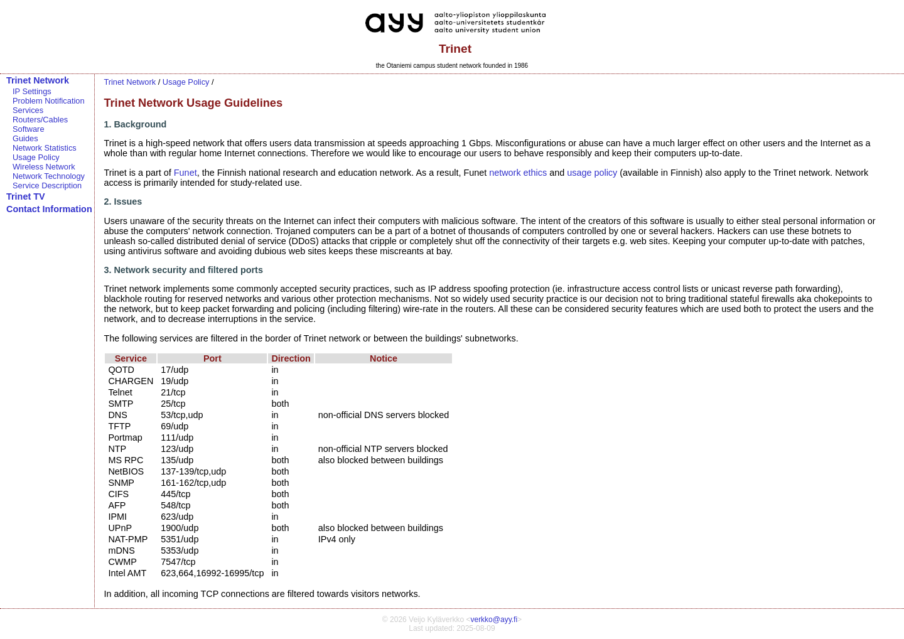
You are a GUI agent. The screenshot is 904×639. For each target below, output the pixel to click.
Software (29, 129)
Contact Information (49, 209)
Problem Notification (49, 100)
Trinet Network (37, 80)
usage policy (592, 173)
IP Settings (32, 91)
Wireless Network (44, 166)
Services (28, 110)
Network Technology (49, 176)
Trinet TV (25, 196)
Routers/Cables (40, 119)
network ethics (518, 173)
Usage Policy (36, 157)
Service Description (47, 185)
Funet (185, 173)
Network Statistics (45, 148)
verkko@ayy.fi (493, 619)
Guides (25, 138)
